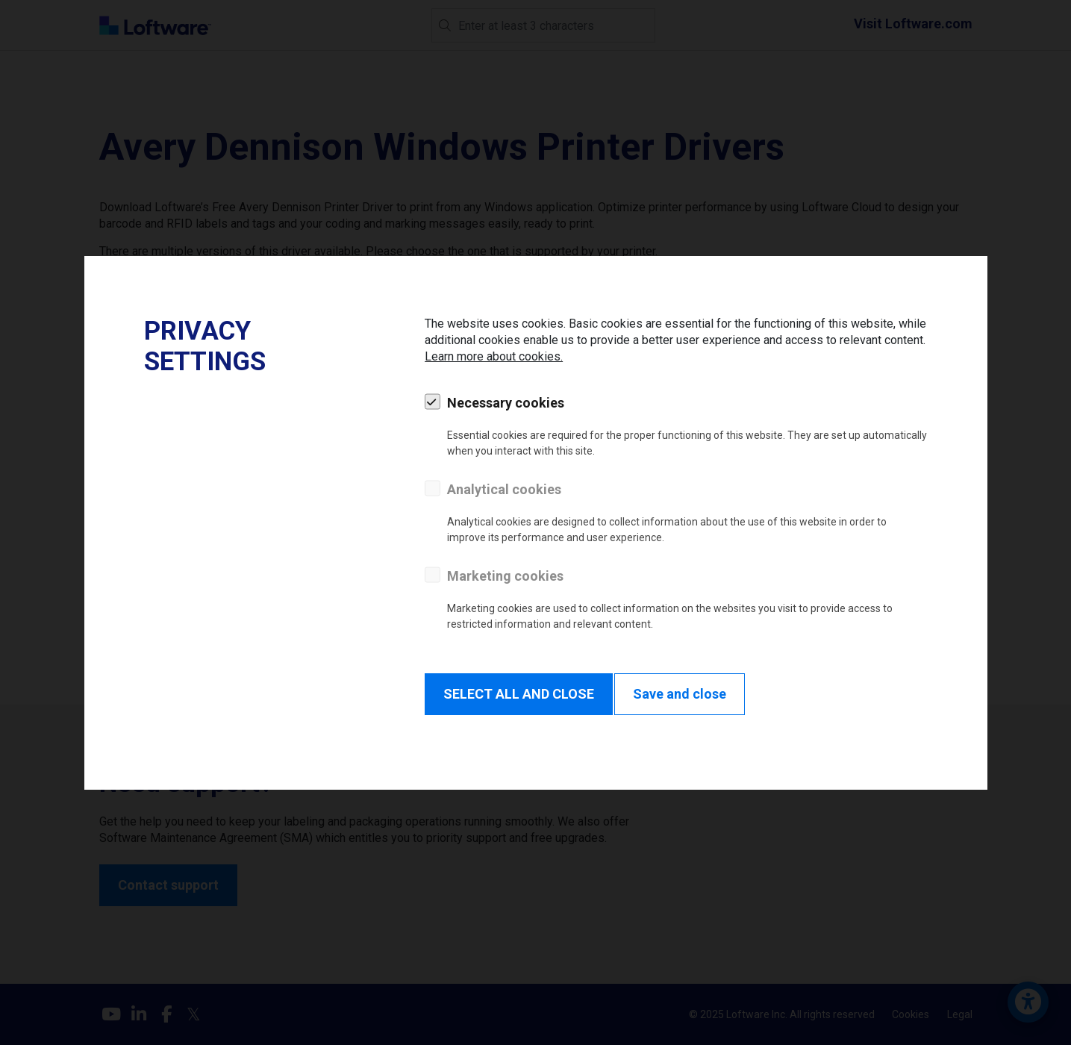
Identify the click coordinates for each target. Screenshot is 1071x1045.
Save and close (679, 694)
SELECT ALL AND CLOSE (518, 694)
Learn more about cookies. (494, 356)
